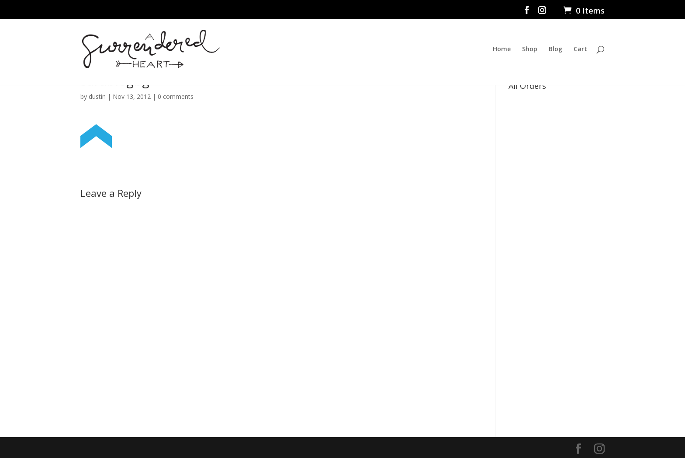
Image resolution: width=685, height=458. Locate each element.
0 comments (176, 96)
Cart (580, 49)
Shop (529, 49)
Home (502, 49)
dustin (97, 96)
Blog (555, 49)
